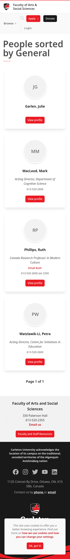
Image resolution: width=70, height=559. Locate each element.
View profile (36, 121)
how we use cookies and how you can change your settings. (37, 535)
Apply (32, 18)
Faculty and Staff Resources (35, 434)
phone (39, 492)
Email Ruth (35, 268)
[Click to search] (22, 18)
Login (28, 28)
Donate (50, 18)
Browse (9, 23)
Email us (35, 425)
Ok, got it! (35, 546)
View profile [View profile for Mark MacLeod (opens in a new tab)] (36, 199)
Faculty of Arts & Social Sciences (25, 7)
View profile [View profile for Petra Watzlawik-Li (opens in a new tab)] (36, 362)
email (52, 492)
